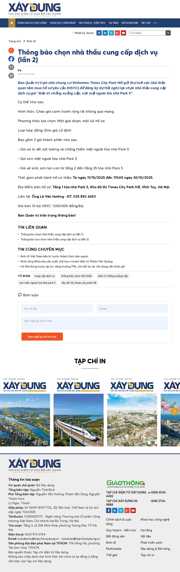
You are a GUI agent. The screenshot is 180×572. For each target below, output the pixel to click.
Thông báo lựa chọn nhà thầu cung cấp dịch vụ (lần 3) (54, 239)
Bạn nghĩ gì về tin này (42, 336)
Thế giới (111, 555)
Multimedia (113, 548)
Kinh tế (111, 542)
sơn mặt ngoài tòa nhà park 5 (37, 282)
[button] (155, 22)
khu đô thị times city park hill (79, 282)
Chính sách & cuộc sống (32, 23)
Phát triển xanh (151, 542)
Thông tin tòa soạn (24, 479)
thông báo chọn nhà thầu (76, 275)
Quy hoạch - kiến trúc (92, 23)
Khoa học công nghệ (62, 23)
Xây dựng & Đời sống (155, 548)
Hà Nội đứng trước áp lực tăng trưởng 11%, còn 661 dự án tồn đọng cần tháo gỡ (72, 266)
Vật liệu (146, 23)
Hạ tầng (113, 23)
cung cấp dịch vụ (45, 275)
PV (19, 70)
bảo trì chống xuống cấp (113, 275)
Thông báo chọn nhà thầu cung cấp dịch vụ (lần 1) (51, 234)
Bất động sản (130, 23)
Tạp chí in (147, 555)
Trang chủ (14, 41)
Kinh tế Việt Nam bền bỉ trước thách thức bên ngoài (54, 256)
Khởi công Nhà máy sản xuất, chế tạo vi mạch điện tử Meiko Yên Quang (66, 261)
